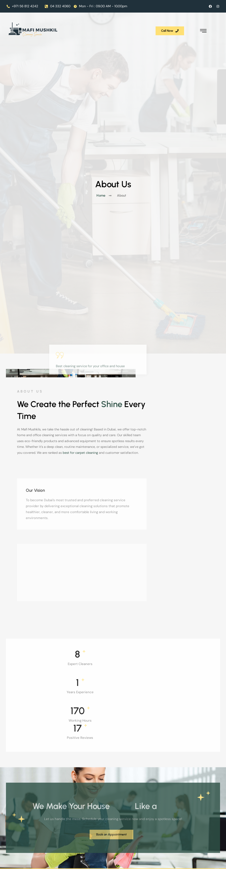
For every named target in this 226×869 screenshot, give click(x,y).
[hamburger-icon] (216, 26)
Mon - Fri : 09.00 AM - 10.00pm (100, 6)
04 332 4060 (57, 6)
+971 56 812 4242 (22, 6)
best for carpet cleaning (185, 463)
